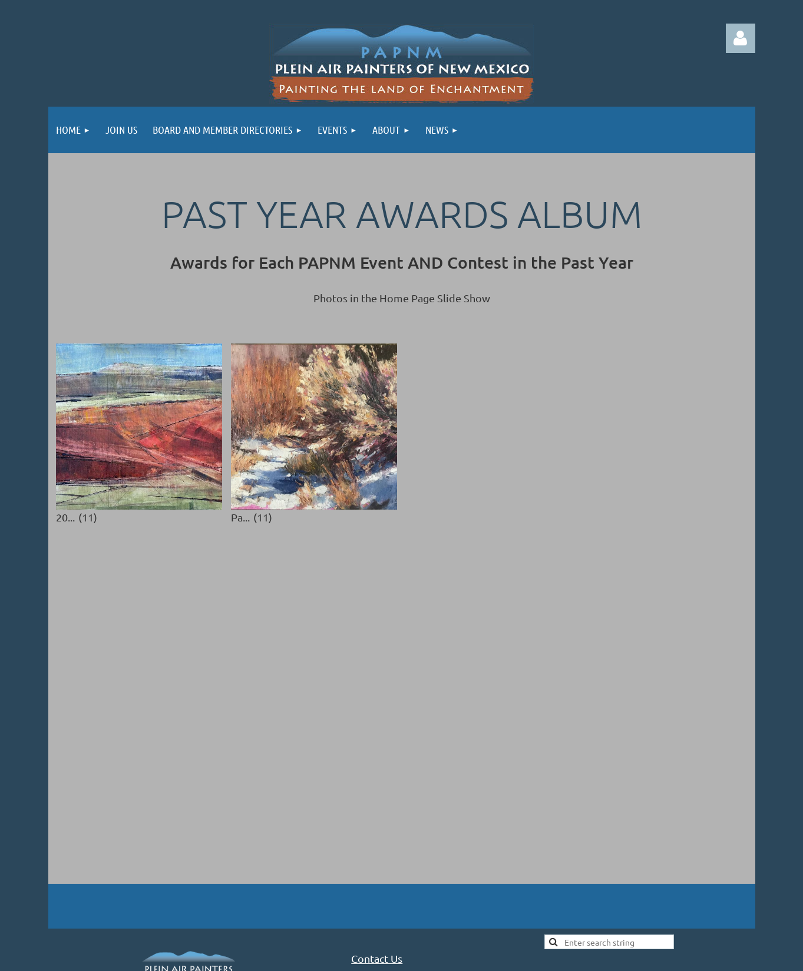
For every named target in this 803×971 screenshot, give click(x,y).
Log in (740, 38)
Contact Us (376, 839)
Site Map (582, 872)
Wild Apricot (614, 942)
